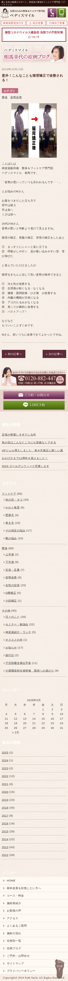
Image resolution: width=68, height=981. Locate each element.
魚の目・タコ (14, 499)
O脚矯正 (10, 592)
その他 (6, 610)
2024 (5, 760)
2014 (5, 839)
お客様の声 (14, 910)
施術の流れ (14, 933)
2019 (5, 799)
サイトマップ (15, 963)
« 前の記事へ (13, 353)
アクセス (12, 918)
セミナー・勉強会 (16, 624)
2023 (5, 768)
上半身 (9, 554)
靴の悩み (11, 538)
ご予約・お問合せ (34, 395)
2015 (5, 831)
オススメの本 (14, 639)
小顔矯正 (11, 600)
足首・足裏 (12, 569)
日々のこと (12, 616)
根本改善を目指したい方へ (24, 888)
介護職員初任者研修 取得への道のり (29, 670)
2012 (5, 854)
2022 (5, 776)
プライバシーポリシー (21, 970)
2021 (5, 784)
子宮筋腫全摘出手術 (18, 663)
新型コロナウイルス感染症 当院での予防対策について (34, 35)
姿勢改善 (16, 97)
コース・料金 (15, 895)
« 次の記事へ (54, 353)
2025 (5, 752)
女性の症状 (12, 585)
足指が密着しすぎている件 (19, 434)
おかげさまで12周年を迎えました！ (25, 458)
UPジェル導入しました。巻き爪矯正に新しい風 (32, 450)
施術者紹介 (14, 903)
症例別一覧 (14, 940)
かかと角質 (12, 507)
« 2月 (15, 732)
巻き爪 (9, 522)
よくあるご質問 (17, 925)
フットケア (9, 493)
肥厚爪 (9, 515)
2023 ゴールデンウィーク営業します (25, 466)
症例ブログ (14, 948)
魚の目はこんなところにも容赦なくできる (29, 442)
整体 (5, 97)
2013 (5, 847)
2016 (5, 823)
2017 (5, 815)
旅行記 (9, 655)
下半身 (9, 562)
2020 (5, 791)
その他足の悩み (15, 530)
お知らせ (11, 647)
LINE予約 (34, 404)
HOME (11, 880)
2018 (5, 807)
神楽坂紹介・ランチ (18, 632)
